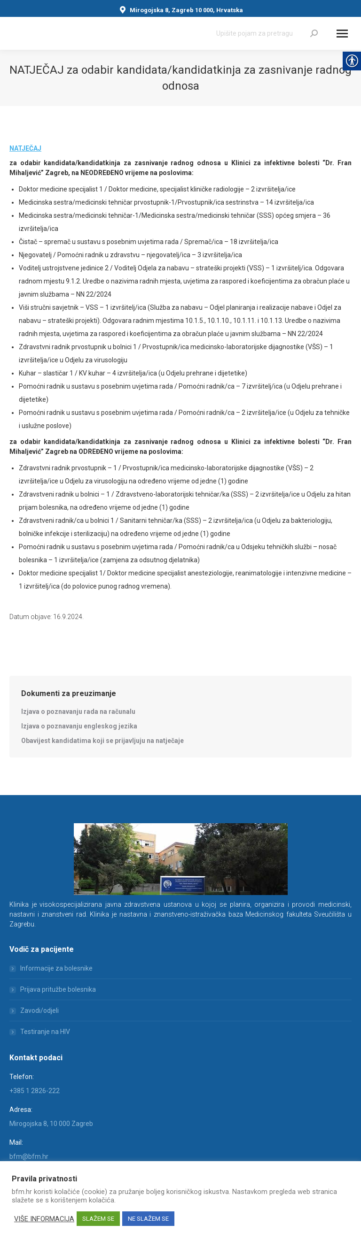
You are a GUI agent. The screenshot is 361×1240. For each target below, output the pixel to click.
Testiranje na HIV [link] (45, 1031)
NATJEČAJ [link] (25, 148)
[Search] (267, 33)
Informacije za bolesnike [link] (56, 968)
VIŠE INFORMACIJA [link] (44, 1219)
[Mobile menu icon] (342, 33)
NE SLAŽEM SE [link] (148, 1218)
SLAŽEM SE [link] (98, 1218)
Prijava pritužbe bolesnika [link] (58, 989)
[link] (314, 33)
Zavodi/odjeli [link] (39, 1010)
